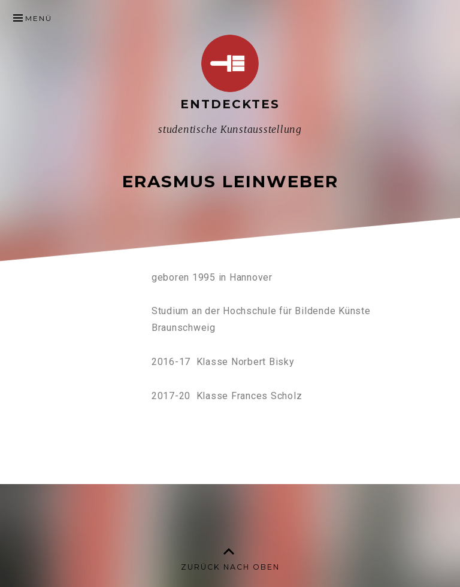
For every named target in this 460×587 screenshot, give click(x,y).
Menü (38, 18)
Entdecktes (230, 104)
